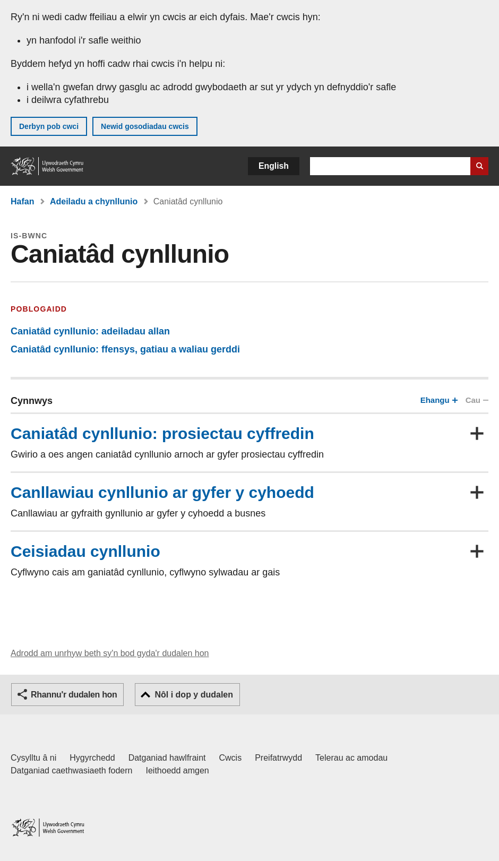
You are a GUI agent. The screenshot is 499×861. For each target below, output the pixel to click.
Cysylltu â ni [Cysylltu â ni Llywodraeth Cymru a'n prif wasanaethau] (33, 757)
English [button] (274, 165)
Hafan (22, 201)
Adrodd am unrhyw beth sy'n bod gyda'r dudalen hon (110, 653)
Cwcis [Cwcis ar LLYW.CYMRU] (230, 757)
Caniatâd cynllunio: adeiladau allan (90, 331)
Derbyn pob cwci (49, 126)
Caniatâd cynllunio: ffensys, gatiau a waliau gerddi (125, 349)
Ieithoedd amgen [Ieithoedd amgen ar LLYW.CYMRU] (177, 770)
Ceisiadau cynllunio (85, 551)
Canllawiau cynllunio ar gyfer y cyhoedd (162, 492)
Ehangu (438, 399)
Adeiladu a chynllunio (93, 201)
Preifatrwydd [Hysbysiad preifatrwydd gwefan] (278, 757)
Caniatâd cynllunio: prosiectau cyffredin (162, 433)
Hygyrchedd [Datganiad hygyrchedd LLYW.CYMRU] (92, 757)
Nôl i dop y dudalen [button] (193, 694)
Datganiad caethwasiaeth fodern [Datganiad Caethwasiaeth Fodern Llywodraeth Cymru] (72, 770)
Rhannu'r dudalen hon (74, 694)
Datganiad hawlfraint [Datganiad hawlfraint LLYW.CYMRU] (167, 757)
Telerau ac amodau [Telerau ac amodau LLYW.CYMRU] (351, 757)
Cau (476, 399)
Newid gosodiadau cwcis (145, 126)
